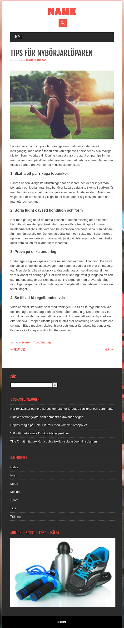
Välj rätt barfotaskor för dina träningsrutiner (39, 433)
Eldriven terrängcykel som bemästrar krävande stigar (46, 417)
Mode (14, 483)
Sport (14, 500)
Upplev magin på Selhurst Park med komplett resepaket (48, 425)
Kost (13, 475)
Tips (36, 342)
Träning (45, 342)
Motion (26, 342)
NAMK (62, 11)
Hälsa (14, 467)
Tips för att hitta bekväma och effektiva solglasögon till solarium (53, 441)
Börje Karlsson (36, 59)
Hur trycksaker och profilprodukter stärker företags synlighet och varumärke (62, 408)
